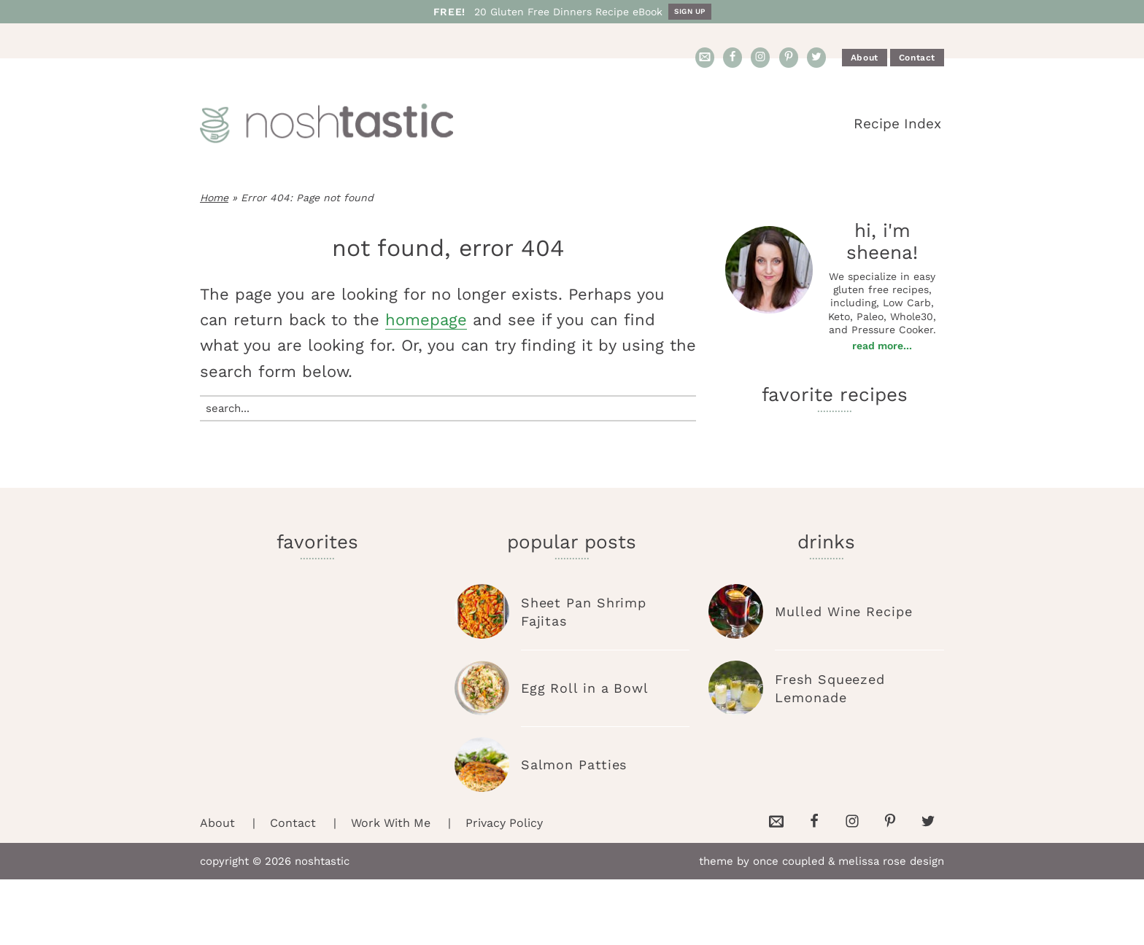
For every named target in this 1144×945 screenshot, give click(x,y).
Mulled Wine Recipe (843, 611)
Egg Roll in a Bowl (585, 688)
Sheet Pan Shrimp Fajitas (583, 612)
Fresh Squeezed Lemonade (830, 688)
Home (214, 197)
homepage (426, 320)
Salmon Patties (574, 764)
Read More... (882, 345)
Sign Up (690, 11)
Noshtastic (331, 124)
